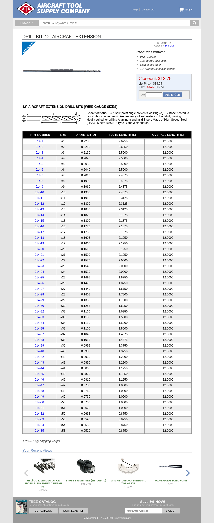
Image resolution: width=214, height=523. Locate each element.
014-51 (39, 408)
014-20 (39, 249)
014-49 (39, 396)
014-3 (39, 152)
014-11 (39, 198)
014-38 (39, 339)
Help (135, 9)
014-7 (39, 175)
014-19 (39, 243)
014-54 (39, 425)
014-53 (39, 419)
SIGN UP (171, 510)
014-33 (39, 317)
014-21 (39, 254)
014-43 (39, 362)
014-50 (39, 402)
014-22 (39, 260)
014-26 (39, 283)
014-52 (39, 413)
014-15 (39, 220)
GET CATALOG (43, 510)
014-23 (39, 266)
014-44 (39, 368)
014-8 (39, 181)
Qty (151, 94)
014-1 (39, 141)
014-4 (39, 158)
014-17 (39, 232)
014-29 (39, 300)
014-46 (39, 379)
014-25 (39, 277)
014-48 (39, 390)
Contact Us (148, 9)
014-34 (39, 322)
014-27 (39, 288)
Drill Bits (169, 45)
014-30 (39, 305)
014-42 (39, 356)
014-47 (39, 385)
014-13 (39, 209)
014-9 (39, 186)
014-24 (39, 271)
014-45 (39, 373)
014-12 (39, 203)
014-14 (39, 215)
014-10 (39, 192)
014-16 (39, 226)
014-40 (39, 351)
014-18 (39, 237)
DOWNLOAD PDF (73, 510)
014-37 (39, 334)
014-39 (39, 345)
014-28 (39, 294)
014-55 (39, 430)
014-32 (39, 311)
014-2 (39, 146)
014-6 (39, 169)
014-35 (39, 328)
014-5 (39, 163)
